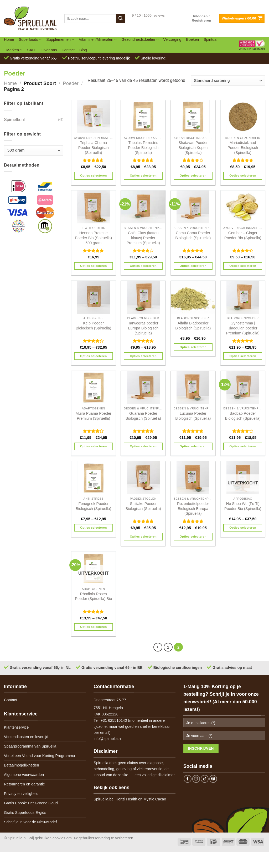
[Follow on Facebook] (188, 779)
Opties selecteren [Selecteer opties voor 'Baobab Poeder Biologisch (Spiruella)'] (242, 446)
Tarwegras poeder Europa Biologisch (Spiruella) (143, 328)
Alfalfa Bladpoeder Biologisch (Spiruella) (193, 325)
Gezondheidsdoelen (139, 39)
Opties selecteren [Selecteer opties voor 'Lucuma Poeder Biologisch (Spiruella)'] (193, 446)
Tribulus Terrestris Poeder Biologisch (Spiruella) (143, 147)
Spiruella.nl (14, 119)
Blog (83, 50)
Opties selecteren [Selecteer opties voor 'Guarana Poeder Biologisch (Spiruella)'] (143, 446)
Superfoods (30, 39)
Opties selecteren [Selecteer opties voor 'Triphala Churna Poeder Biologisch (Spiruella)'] (93, 175)
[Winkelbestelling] (228, 81)
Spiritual (210, 39)
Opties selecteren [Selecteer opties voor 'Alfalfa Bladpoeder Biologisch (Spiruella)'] (193, 347)
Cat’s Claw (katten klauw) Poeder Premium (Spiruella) (143, 238)
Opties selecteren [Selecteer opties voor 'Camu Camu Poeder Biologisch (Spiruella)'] (193, 265)
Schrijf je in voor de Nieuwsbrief (30, 822)
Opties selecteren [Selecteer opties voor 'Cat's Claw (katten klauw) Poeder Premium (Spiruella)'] (143, 265)
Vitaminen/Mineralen (98, 39)
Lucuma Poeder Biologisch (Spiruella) (193, 415)
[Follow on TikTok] (205, 779)
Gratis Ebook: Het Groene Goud (31, 803)
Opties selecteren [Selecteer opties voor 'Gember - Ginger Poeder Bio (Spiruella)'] (242, 265)
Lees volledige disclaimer (153, 775)
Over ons (49, 50)
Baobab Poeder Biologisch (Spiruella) (243, 415)
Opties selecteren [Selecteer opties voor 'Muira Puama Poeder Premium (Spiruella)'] (93, 446)
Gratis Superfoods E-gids (25, 812)
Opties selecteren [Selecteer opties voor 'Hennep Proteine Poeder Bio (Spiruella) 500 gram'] (93, 265)
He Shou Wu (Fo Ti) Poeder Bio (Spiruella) (242, 506)
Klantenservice (16, 727)
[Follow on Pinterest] (213, 779)
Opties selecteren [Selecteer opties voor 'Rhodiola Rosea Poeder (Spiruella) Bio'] (93, 626)
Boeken (192, 39)
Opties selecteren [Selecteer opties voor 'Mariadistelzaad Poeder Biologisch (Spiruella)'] (242, 175)
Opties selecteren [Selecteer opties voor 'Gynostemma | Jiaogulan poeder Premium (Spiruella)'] (242, 356)
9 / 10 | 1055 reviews (148, 15)
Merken (14, 49)
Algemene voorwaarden (24, 775)
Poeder (70, 83)
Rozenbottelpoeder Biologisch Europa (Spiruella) (193, 508)
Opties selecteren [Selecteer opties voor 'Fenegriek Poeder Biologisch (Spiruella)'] (93, 527)
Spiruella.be (103, 799)
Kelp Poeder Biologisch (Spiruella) (93, 325)
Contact (68, 50)
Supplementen (60, 39)
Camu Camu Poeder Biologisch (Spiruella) (193, 235)
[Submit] (120, 18)
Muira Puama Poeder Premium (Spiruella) (93, 415)
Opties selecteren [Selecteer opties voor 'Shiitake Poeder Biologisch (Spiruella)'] (143, 536)
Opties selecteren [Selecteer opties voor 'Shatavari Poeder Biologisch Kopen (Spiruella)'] (193, 175)
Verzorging (172, 39)
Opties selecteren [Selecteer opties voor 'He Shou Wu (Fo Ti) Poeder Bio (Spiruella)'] (242, 527)
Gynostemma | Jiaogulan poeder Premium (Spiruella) (243, 328)
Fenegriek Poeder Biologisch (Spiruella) (93, 506)
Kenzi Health (126, 799)
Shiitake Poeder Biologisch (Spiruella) (143, 506)
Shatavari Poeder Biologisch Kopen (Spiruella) (193, 147)
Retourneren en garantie (24, 784)
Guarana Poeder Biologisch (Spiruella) (143, 415)
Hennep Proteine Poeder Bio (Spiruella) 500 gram (93, 238)
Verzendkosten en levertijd (26, 737)
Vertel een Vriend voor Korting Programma (39, 756)
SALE (32, 50)
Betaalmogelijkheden (21, 765)
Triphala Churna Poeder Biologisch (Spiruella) (93, 147)
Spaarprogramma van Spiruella (30, 746)
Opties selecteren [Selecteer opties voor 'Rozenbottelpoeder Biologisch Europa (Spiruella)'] (193, 536)
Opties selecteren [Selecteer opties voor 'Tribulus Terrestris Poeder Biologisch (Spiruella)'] (143, 175)
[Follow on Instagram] (196, 779)
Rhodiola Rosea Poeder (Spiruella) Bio (93, 596)
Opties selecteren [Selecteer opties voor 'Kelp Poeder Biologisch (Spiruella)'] (93, 356)
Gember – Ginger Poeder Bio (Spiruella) (242, 235)
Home (9, 39)
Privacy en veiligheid (21, 793)
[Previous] (157, 647)
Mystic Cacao (154, 799)
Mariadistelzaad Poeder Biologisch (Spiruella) (242, 147)
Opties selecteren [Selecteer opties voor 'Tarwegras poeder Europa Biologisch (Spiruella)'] (143, 356)
